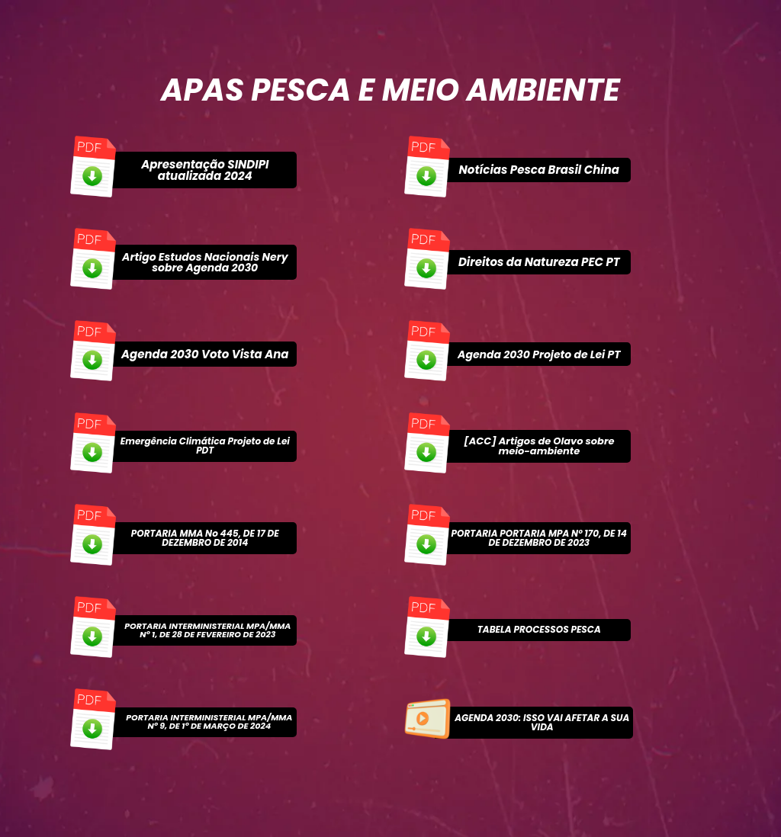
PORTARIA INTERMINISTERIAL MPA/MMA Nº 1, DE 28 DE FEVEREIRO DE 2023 (207, 630)
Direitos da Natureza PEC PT (539, 262)
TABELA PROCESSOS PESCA (539, 629)
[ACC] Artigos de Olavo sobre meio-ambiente (539, 446)
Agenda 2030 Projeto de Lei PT (539, 354)
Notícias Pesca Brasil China (539, 170)
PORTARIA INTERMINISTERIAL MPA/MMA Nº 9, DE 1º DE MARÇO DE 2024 (209, 721)
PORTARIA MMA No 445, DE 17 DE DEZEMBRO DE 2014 (205, 538)
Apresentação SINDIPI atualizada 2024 (204, 170)
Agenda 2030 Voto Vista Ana (205, 354)
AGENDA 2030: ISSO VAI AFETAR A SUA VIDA (542, 722)
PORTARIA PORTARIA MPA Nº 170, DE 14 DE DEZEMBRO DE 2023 (539, 538)
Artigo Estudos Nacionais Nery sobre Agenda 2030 (205, 262)
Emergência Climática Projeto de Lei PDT (205, 446)
